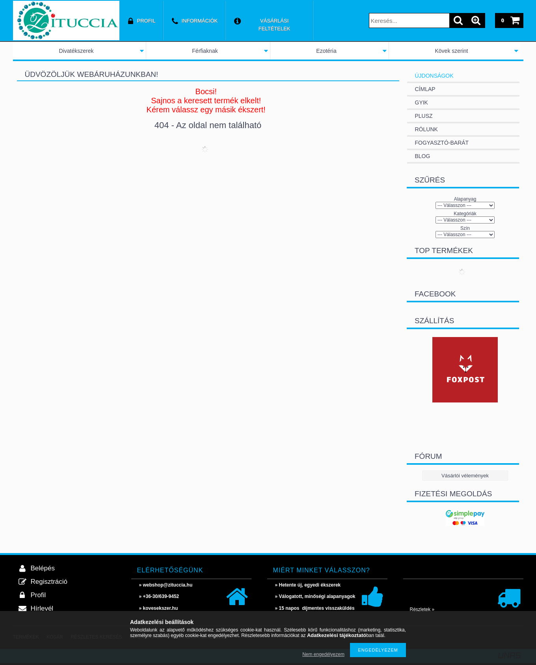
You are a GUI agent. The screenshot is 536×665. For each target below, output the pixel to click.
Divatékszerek (76, 51)
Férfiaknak (205, 51)
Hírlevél (42, 608)
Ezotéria (326, 51)
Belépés (43, 568)
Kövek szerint (451, 51)
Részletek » (422, 609)
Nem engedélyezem (323, 654)
